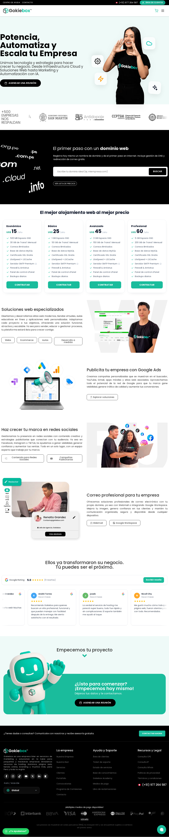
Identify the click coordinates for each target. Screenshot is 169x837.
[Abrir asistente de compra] (16, 831)
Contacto (61, 794)
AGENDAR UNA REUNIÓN (20, 83)
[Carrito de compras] (156, 11)
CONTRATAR (22, 284)
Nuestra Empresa (65, 756)
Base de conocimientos (104, 772)
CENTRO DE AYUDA (11, 2)
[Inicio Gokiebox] (17, 10)
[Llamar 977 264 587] (126, 2)
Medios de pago (101, 783)
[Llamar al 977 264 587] (152, 785)
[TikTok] (19, 776)
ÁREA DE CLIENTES (152, 2)
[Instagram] (13, 776)
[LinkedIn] (39, 776)
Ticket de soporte (101, 762)
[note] (36, 264)
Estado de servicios (102, 767)
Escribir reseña (153, 579)
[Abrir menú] (163, 11)
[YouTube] (26, 776)
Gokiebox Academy (102, 778)
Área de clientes (101, 756)
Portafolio (61, 778)
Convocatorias (64, 783)
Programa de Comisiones (69, 789)
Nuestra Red (62, 762)
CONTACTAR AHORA (152, 733)
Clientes (61, 772)
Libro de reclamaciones (104, 789)
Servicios (61, 767)
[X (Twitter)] (32, 776)
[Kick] (45, 776)
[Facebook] (6, 776)
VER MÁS (84, 819)
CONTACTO (27, 2)
